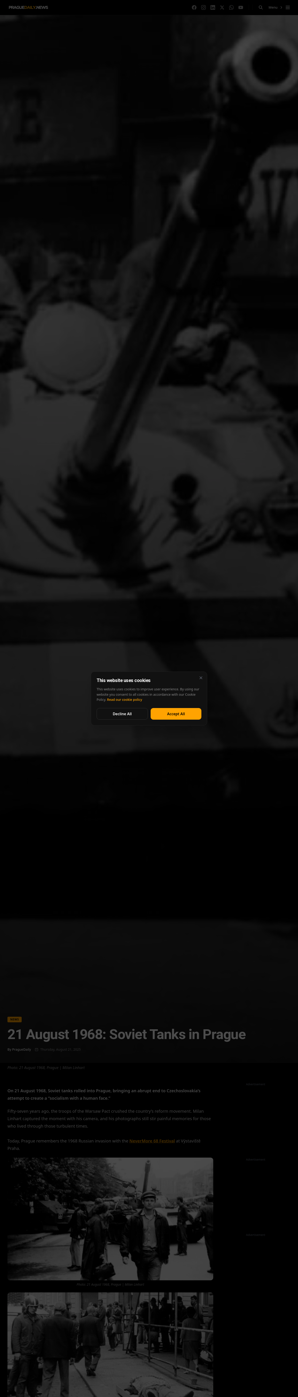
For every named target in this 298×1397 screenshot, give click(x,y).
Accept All (176, 713)
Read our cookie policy (124, 699)
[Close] (201, 677)
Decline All (122, 713)
